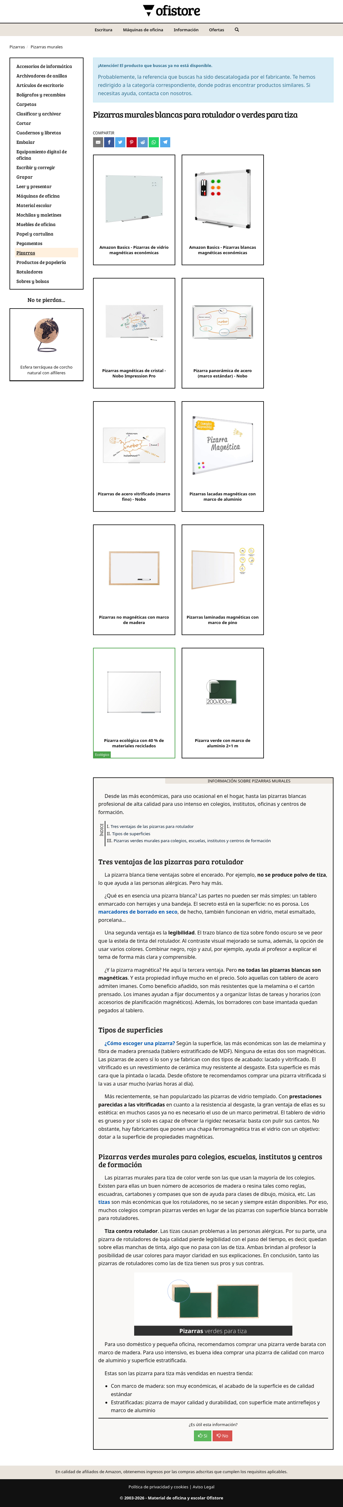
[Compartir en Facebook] (109, 142)
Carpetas (26, 104)
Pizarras (17, 47)
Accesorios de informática (44, 66)
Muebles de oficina (36, 224)
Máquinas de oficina (143, 30)
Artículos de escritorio (40, 85)
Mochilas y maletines (38, 214)
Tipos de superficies (131, 833)
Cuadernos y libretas (38, 132)
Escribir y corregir (35, 167)
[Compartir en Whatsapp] (154, 142)
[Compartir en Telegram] (165, 142)
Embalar (25, 142)
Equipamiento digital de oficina (41, 154)
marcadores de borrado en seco (138, 911)
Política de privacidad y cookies (158, 1487)
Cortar (23, 123)
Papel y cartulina (34, 233)
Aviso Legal (204, 1487)
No (222, 1436)
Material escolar (34, 205)
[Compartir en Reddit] (143, 142)
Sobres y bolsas (32, 281)
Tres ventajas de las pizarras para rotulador (152, 826)
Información (186, 30)
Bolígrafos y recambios (40, 94)
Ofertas (216, 30)
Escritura (103, 30)
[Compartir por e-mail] (98, 142)
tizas (104, 1201)
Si (202, 1436)
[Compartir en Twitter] (120, 142)
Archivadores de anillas (41, 75)
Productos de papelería (41, 262)
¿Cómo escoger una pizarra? (140, 1043)
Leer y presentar (34, 186)
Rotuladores (29, 271)
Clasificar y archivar (38, 113)
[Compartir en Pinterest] (132, 142)
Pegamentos (29, 243)
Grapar (24, 177)
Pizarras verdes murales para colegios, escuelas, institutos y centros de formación (192, 840)
